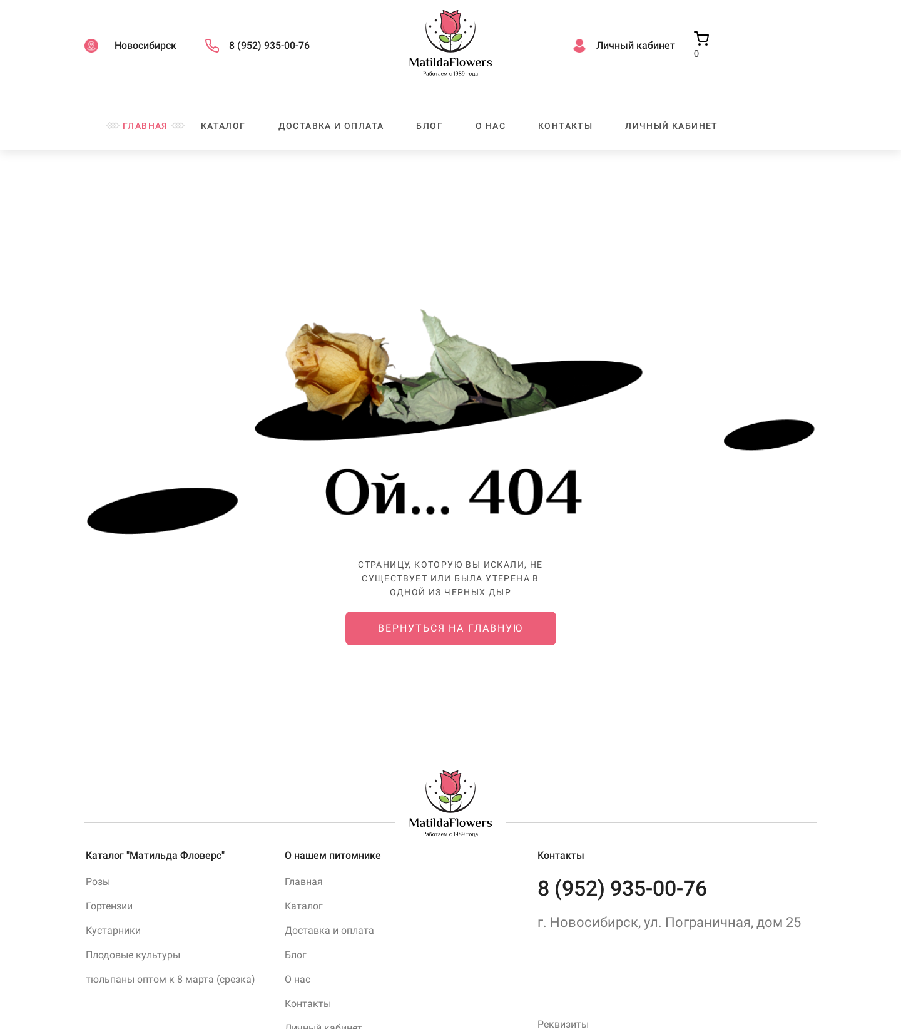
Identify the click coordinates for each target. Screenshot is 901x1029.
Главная (145, 126)
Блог (429, 126)
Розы (98, 882)
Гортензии (109, 906)
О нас (491, 126)
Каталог (223, 126)
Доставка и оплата (331, 126)
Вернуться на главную (450, 628)
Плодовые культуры (133, 955)
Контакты (565, 126)
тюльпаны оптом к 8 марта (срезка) (170, 979)
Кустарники (113, 930)
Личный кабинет (671, 126)
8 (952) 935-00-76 (622, 888)
